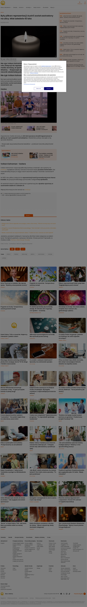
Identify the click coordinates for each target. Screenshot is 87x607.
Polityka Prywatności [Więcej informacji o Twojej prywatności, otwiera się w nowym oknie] (34, 73)
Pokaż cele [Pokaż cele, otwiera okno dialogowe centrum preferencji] (38, 88)
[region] (44, 76)
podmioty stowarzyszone (46, 66)
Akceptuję (49, 88)
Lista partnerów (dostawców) (29, 84)
